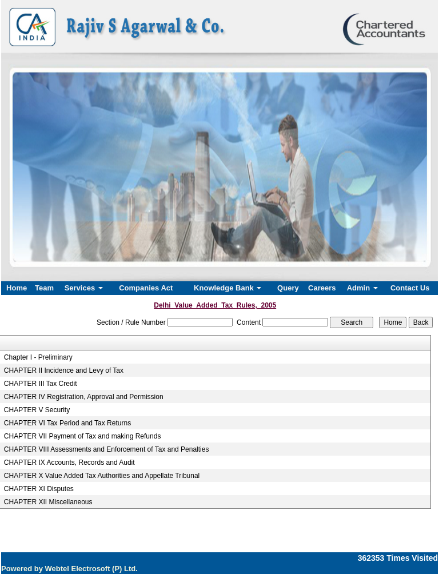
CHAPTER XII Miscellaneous (48, 502)
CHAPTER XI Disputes (39, 489)
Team (44, 288)
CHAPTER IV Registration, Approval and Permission (83, 397)
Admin (362, 288)
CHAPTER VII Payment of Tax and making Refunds (82, 436)
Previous (39, 165)
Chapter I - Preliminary (38, 357)
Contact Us (410, 288)
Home (16, 288)
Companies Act (146, 288)
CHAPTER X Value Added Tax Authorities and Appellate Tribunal (101, 476)
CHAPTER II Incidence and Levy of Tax (63, 370)
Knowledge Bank (227, 288)
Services (84, 288)
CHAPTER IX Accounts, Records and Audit (69, 463)
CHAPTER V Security (37, 410)
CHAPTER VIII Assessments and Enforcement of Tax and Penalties (106, 449)
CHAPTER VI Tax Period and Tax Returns (67, 423)
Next (395, 165)
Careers (322, 288)
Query (288, 288)
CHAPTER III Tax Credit (40, 384)
